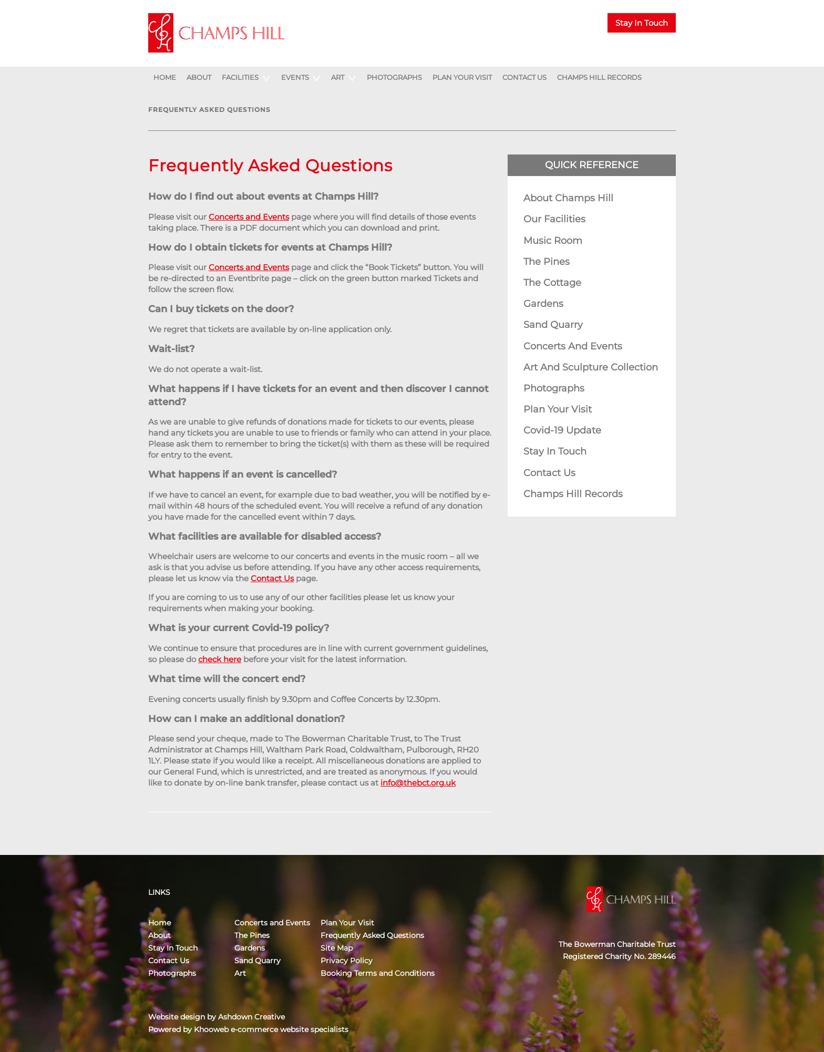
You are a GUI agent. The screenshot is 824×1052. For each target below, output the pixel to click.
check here (219, 659)
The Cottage (552, 282)
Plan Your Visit (462, 77)
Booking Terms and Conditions (378, 973)
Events (295, 77)
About (199, 77)
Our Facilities (554, 219)
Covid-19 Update (562, 430)
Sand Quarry (553, 325)
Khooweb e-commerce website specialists (271, 1029)
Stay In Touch (641, 23)
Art (337, 77)
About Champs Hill (568, 198)
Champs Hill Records (599, 77)
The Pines (546, 261)
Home (164, 77)
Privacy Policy (347, 960)
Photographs (394, 77)
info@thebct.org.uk (418, 783)
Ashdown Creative (251, 1017)
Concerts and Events (249, 217)
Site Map (337, 948)
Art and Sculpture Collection (590, 367)
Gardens (543, 304)
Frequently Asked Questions (209, 110)
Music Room (552, 240)
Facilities (240, 77)
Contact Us (524, 77)
